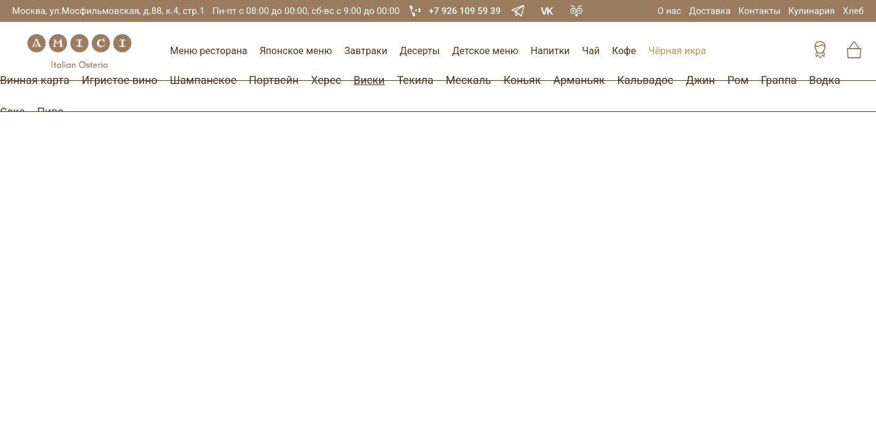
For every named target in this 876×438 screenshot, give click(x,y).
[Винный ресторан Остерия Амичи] (79, 51)
